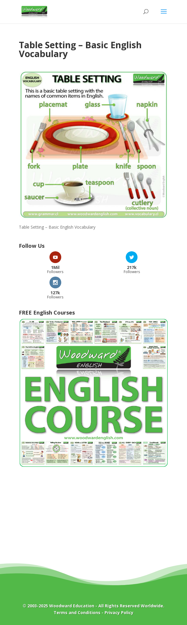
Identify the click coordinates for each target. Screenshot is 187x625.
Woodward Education (71, 606)
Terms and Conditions (77, 612)
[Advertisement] (93, 519)
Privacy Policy (119, 612)
